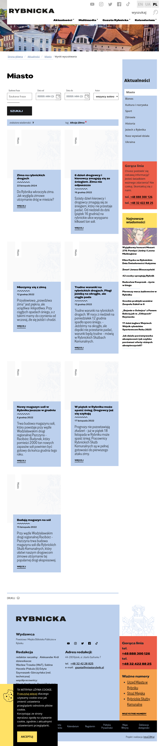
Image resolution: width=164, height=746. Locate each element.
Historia (130, 123)
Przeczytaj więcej (27, 693)
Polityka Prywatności (107, 726)
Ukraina (130, 142)
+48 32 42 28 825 (81, 663)
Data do (69, 90)
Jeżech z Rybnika (135, 129)
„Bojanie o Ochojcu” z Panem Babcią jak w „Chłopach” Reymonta (139, 313)
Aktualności (34, 56)
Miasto (48, 56)
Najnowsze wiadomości (135, 220)
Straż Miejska (136, 693)
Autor (97, 90)
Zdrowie (130, 117)
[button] (58, 96)
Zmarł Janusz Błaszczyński (138, 269)
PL (155, 4)
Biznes (129, 98)
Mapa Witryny (125, 726)
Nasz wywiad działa (137, 136)
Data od (40, 90)
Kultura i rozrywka (136, 105)
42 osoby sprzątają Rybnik (138, 275)
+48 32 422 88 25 (141, 203)
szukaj (16, 110)
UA (147, 4)
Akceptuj (27, 736)
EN (140, 4)
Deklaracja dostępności (143, 726)
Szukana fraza (14, 90)
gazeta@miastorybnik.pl (89, 667)
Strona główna (15, 56)
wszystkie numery (134, 713)
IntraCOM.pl (149, 736)
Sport (128, 111)
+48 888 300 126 (141, 197)
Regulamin (90, 726)
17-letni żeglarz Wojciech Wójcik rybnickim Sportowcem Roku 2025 (137, 326)
